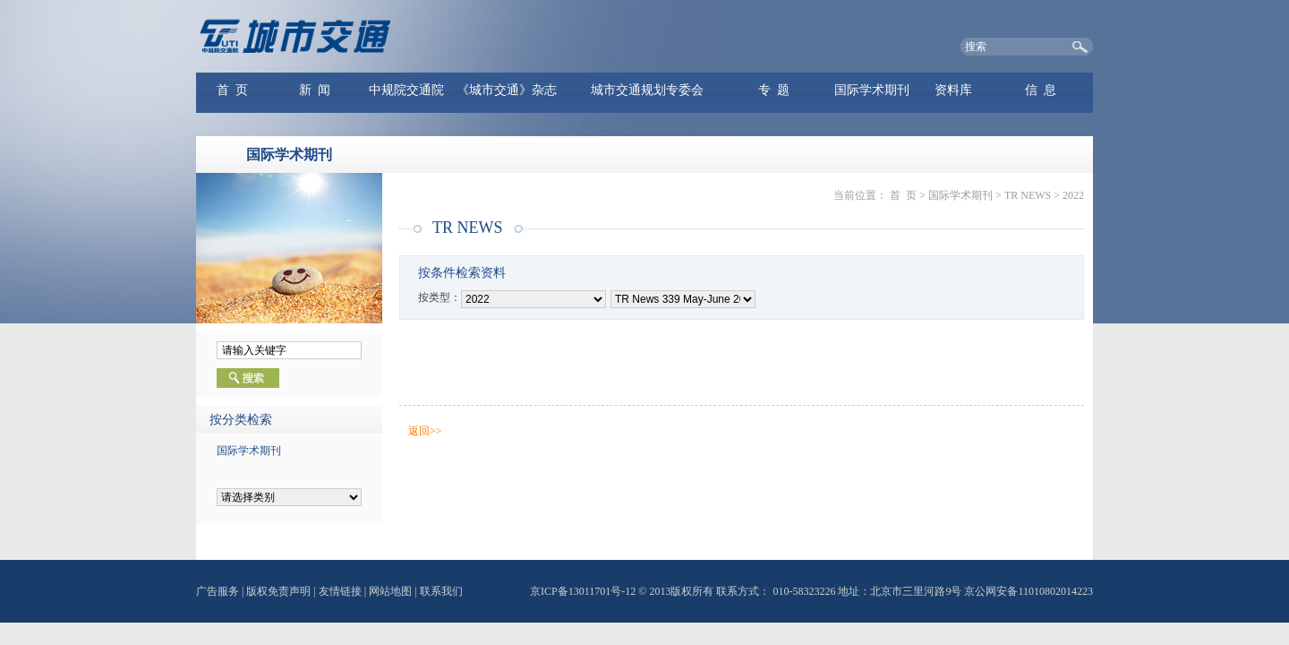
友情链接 (340, 591)
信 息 (1040, 90)
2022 (1073, 195)
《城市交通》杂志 (507, 90)
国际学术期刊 (871, 90)
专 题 (774, 90)
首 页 (232, 90)
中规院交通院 (406, 90)
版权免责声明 (278, 591)
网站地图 (390, 591)
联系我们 (441, 591)
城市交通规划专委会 (647, 90)
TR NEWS (1027, 195)
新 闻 (314, 90)
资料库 (953, 90)
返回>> (425, 431)
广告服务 (217, 591)
